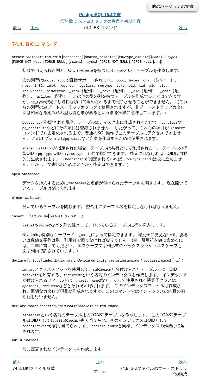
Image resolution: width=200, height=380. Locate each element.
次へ (183, 28)
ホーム (100, 371)
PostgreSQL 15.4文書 (100, 14)
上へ (34, 28)
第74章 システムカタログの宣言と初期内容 (100, 21)
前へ (17, 28)
